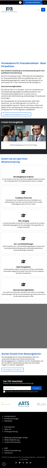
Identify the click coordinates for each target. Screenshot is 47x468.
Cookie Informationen (12, 442)
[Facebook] (20, 2)
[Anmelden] (36, 388)
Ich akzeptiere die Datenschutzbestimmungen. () (20, 392)
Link (36, 391)
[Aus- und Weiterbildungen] (23, 242)
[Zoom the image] (23, 400)
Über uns (7, 429)
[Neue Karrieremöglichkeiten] (23, 288)
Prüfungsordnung (11, 431)
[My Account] (45, 2)
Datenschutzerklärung (12, 450)
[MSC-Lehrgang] (23, 219)
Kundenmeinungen (11, 418)
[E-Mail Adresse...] (17, 388)
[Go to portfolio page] (23, 137)
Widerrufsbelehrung (11, 440)
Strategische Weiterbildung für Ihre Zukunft (16, 114)
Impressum (8, 453)
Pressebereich (9, 427)
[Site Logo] (9, 9)
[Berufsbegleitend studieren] (23, 174)
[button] (39, 10)
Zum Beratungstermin (33, 2)
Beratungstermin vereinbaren (13, 369)
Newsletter (8, 421)
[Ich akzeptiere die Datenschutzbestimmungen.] (4, 392)
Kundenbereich (10, 416)
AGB (6, 448)
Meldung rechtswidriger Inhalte (16, 437)
